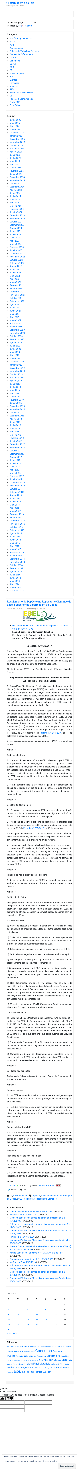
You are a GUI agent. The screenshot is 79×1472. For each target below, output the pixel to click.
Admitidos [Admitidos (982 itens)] (24, 1346)
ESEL (19, 1199)
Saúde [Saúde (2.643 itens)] (17, 1371)
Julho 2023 (15, 231)
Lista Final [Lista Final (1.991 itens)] (33, 1363)
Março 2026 (15, 129)
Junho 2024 (15, 196)
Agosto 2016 (16, 495)
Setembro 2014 (17, 568)
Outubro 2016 (16, 489)
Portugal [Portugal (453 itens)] (47, 1368)
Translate (25, 26)
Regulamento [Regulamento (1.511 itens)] (63, 1367)
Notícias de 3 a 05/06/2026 (23, 1262)
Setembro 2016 (17, 492)
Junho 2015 (15, 540)
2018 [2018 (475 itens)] (12, 1346)
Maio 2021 (15, 314)
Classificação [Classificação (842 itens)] (18, 1351)
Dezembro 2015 (17, 520)
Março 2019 (15, 396)
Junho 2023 (15, 234)
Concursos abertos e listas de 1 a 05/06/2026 (31, 1259)
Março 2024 (15, 206)
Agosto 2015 (16, 533)
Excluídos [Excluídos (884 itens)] (65, 1356)
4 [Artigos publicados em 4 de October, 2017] (27, 1309)
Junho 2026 (15, 120)
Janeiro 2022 (16, 288)
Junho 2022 (15, 272)
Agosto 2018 (16, 419)
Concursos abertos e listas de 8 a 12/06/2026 (31, 1211)
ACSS (12, 41)
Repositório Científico (47, 1199)
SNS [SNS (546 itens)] (23, 1372)
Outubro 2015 (16, 527)
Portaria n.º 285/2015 (50, 733)
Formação (14, 83)
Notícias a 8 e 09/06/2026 (22, 1237)
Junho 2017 (15, 463)
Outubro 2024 (16, 183)
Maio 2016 (15, 505)
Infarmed (14, 86)
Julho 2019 (15, 384)
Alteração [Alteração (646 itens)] (33, 1346)
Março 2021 (15, 320)
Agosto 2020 (16, 342)
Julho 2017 (15, 460)
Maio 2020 (15, 352)
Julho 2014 (15, 574)
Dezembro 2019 (17, 368)
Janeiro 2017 (16, 479)
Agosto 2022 (16, 266)
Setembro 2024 (17, 187)
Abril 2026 (14, 126)
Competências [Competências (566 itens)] (29, 1351)
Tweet (12, 1185)
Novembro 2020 (17, 333)
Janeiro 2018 (16, 441)
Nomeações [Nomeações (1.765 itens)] (22, 1367)
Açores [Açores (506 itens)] (9, 1351)
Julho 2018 (15, 422)
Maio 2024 (15, 199)
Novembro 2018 (17, 409)
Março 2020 (15, 358)
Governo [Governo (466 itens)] (25, 1360)
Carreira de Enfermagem (21, 54)
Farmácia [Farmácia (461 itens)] (10, 1360)
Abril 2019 (14, 393)
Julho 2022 (15, 269)
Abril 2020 (14, 355)
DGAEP (13, 64)
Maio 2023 (15, 237)
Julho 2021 (15, 307)
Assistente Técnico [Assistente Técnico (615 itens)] (63, 1346)
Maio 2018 (15, 428)
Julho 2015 (15, 536)
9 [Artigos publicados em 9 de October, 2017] (8, 1314)
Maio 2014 (15, 581)
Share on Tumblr (46, 1185)
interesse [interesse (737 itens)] (57, 1360)
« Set (9, 1333)
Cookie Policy (52, 1461)
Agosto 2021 (16, 304)
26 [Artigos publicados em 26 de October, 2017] (37, 1324)
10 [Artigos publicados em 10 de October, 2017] (18, 1314)
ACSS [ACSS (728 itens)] (17, 1346)
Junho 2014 (15, 578)
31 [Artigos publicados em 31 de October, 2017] (18, 1329)
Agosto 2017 (16, 457)
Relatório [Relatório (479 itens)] (10, 1372)
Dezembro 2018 (17, 406)
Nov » (16, 1333)
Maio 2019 (15, 390)
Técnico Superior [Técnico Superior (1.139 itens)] (43, 1372)
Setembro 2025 (17, 148)
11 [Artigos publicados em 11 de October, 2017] (28, 1314)
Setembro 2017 (17, 454)
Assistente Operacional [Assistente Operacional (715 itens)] (46, 1346)
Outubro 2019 (16, 374)
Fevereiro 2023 (17, 247)
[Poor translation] (9, 1398)
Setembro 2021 (17, 301)
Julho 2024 (15, 193)
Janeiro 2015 (16, 555)
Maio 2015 (15, 543)
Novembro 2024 (17, 180)
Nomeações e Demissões (22, 92)
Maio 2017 (15, 466)
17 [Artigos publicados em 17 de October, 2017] (18, 1319)
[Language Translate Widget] (21, 22)
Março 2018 (15, 435)
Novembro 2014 (17, 562)
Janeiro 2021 (16, 326)
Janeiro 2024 (16, 212)
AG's (12, 45)
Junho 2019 (15, 387)
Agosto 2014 (16, 571)
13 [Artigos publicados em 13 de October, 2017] (46, 1314)
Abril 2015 (14, 546)
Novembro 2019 (17, 371)
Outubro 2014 (16, 565)
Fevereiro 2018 (17, 438)
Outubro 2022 (16, 260)
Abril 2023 (14, 241)
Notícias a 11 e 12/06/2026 (23, 1214)
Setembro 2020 (17, 339)
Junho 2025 (15, 158)
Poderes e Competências (21, 99)
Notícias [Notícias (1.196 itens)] (34, 1367)
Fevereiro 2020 (17, 361)
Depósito (36, 1195)
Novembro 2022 (17, 256)
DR (11, 70)
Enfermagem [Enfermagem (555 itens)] (41, 1356)
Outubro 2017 (16, 450)
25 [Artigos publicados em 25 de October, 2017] (28, 1324)
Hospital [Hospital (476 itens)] (31, 1360)
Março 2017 (15, 473)
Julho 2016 (15, 498)
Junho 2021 (15, 311)
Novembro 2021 (17, 295)
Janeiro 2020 (16, 365)
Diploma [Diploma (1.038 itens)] (33, 1356)
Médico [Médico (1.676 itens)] (11, 1367)
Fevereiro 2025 (17, 171)
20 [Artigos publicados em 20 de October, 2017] (46, 1319)
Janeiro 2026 (16, 136)
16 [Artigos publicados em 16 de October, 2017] (9, 1319)
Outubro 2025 (16, 145)
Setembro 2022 (17, 263)
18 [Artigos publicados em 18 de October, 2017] (28, 1319)
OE (11, 95)
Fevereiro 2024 (17, 209)
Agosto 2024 (16, 190)
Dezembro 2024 (17, 177)
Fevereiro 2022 (17, 285)
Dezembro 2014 (17, 559)
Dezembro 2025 (17, 139)
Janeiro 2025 (16, 174)
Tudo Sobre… (16, 105)
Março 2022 (15, 282)
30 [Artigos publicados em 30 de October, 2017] (9, 1329)
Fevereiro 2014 (17, 590)
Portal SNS (15, 102)
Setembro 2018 (17, 415)
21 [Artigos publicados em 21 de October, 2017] (55, 1319)
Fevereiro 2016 (17, 514)
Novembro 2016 (17, 485)
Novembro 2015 (17, 524)
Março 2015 (15, 549)
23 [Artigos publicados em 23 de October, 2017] (9, 1324)
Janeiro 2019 (16, 403)
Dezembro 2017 (17, 444)
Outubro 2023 (16, 221)
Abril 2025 (14, 164)
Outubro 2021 (16, 298)
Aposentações (16, 48)
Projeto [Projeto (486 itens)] (53, 1368)
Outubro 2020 (16, 336)
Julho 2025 (15, 155)
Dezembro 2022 (17, 253)
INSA (12, 89)
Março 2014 (15, 587)
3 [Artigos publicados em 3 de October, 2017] (17, 1309)
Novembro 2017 (17, 447)
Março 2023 (15, 244)
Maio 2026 (15, 123)
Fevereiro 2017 (17, 476)
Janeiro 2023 (16, 250)
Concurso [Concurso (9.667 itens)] (43, 1351)
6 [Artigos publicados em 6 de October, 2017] (45, 1309)
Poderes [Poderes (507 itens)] (41, 1368)
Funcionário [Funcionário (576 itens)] (17, 1360)
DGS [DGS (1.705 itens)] (25, 1355)
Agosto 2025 (16, 152)
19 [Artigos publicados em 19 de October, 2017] (37, 1319)
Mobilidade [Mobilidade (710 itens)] (64, 1364)
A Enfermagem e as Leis (20, 3)
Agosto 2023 (16, 228)
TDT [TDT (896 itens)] (27, 1372)
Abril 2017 (14, 470)
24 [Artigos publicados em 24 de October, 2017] (18, 1324)
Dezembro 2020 (17, 330)
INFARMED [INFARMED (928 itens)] (43, 1360)
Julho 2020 (15, 346)
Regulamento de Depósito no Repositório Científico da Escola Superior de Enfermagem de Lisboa (39, 603)
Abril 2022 (14, 279)
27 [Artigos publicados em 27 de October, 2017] (46, 1324)
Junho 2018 (15, 425)
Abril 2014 (14, 584)
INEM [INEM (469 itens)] (36, 1360)
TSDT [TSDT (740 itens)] (32, 1372)
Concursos (15, 60)
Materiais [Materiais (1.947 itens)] (44, 1363)
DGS (12, 67)
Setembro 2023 (17, 225)
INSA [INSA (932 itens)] (51, 1360)
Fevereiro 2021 (17, 323)
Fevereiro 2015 (17, 552)
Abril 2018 (14, 431)
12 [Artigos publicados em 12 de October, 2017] (37, 1314)
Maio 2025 (15, 161)
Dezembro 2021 (17, 291)
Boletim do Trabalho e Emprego (24, 51)
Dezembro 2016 (17, 482)
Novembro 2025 (17, 142)
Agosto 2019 (16, 380)
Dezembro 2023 (17, 215)
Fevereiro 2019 (17, 400)
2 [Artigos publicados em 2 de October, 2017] (8, 1309)
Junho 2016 (15, 501)
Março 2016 (15, 511)
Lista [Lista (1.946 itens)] (64, 1359)
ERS (11, 76)
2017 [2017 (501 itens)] (9, 1346)
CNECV (13, 57)
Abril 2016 (14, 508)
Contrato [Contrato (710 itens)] (19, 1356)
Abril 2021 (14, 317)
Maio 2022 (15, 276)
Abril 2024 (14, 202)
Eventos (13, 80)
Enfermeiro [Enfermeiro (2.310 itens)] (53, 1355)
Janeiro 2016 (16, 517)
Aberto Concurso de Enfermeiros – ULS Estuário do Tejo (36, 1253)
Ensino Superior (17, 73)
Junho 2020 (15, 349)
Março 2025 (15, 167)
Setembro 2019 (17, 377)
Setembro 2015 (17, 530)
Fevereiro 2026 (17, 132)
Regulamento (29, 1199)
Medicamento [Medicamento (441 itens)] (55, 1364)
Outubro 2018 (16, 412)
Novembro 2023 (17, 218)
